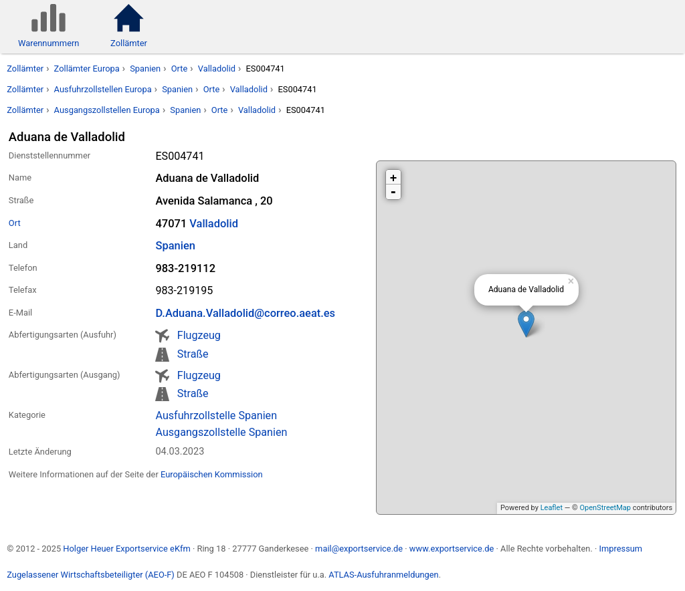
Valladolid (216, 69)
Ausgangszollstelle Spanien (221, 432)
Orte (179, 69)
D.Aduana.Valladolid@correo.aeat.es (245, 313)
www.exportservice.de (451, 549)
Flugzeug (199, 335)
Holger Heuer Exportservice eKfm (126, 549)
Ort (15, 223)
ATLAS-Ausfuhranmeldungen (383, 575)
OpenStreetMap (604, 507)
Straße (193, 354)
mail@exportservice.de (359, 549)
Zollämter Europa (87, 69)
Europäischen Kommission (212, 474)
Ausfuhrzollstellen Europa (103, 89)
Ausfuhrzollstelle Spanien (216, 415)
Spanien (145, 69)
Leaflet (552, 507)
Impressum (620, 549)
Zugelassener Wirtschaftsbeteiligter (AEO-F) (91, 575)
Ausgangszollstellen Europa (107, 110)
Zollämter (25, 69)
